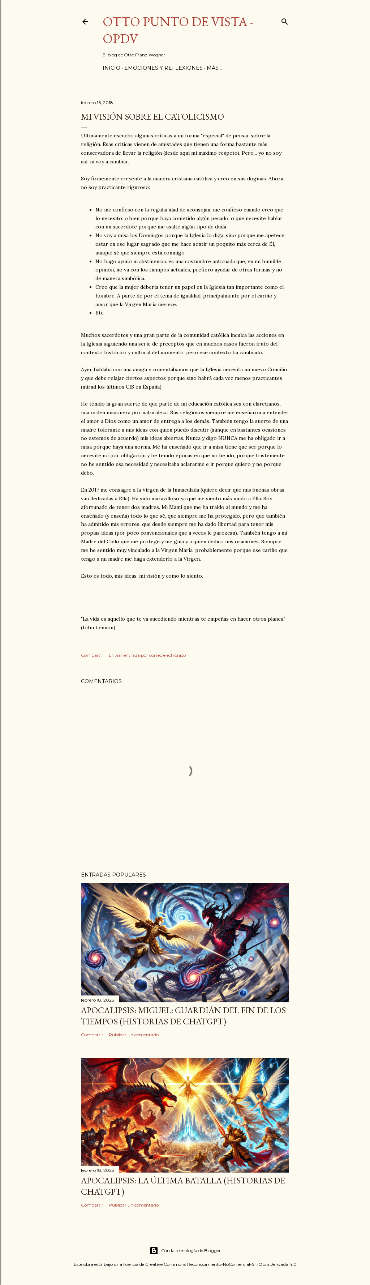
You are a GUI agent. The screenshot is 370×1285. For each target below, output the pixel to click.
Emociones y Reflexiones (163, 68)
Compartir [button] (92, 655)
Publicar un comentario (134, 1034)
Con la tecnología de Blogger (185, 1250)
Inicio (111, 68)
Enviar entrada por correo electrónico (147, 655)
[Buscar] (284, 20)
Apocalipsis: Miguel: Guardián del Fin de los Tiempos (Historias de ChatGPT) (183, 1016)
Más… (214, 68)
